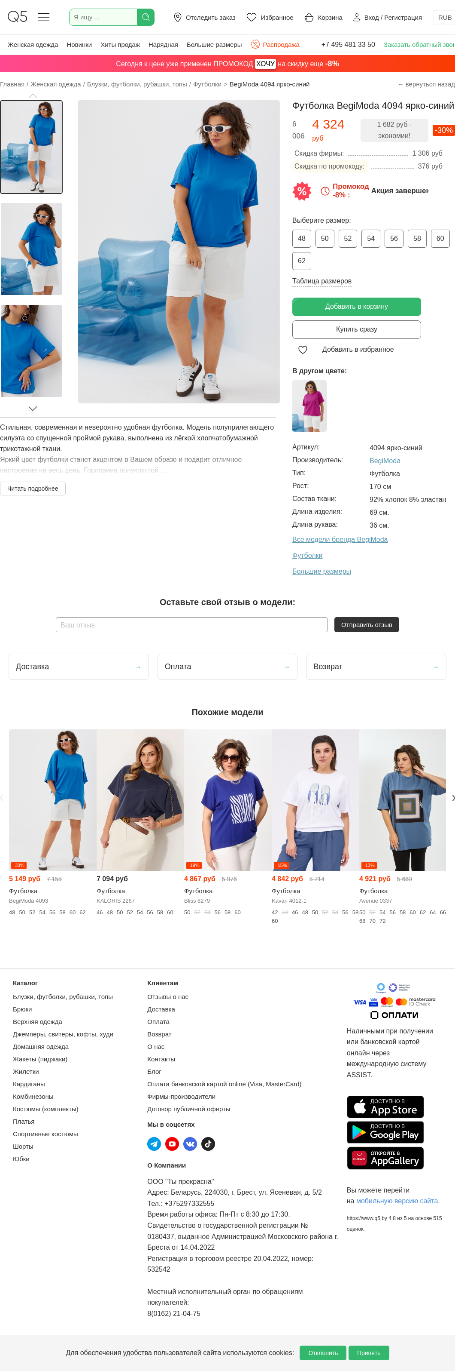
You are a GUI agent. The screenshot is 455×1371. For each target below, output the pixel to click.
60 (440, 238)
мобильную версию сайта (397, 1201)
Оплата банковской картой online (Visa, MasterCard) (224, 1084)
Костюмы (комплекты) (46, 1109)
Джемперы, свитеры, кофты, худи (63, 1034)
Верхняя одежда (37, 1021)
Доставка (161, 1009)
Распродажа (274, 44)
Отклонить (323, 1352)
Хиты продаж (120, 44)
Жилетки (26, 1071)
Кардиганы (29, 1084)
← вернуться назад (426, 84)
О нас (155, 1046)
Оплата (158, 1021)
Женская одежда (33, 44)
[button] (32, 96)
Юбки (21, 1158)
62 (302, 260)
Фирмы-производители (181, 1096)
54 (371, 238)
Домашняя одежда (41, 1046)
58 (417, 238)
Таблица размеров (322, 281)
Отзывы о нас (167, 996)
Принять (369, 1352)
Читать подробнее (32, 488)
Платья (23, 1121)
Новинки (79, 44)
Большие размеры (214, 44)
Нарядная (163, 44)
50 (325, 238)
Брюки (22, 1009)
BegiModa (385, 460)
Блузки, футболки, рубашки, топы (63, 996)
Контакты (161, 1059)
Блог (154, 1071)
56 (394, 238)
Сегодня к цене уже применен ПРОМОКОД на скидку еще (227, 64)
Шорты (23, 1146)
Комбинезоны (33, 1096)
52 (348, 238)
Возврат (159, 1034)
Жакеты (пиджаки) (40, 1059)
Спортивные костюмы (45, 1133)
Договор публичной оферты (188, 1109)
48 (302, 238)
